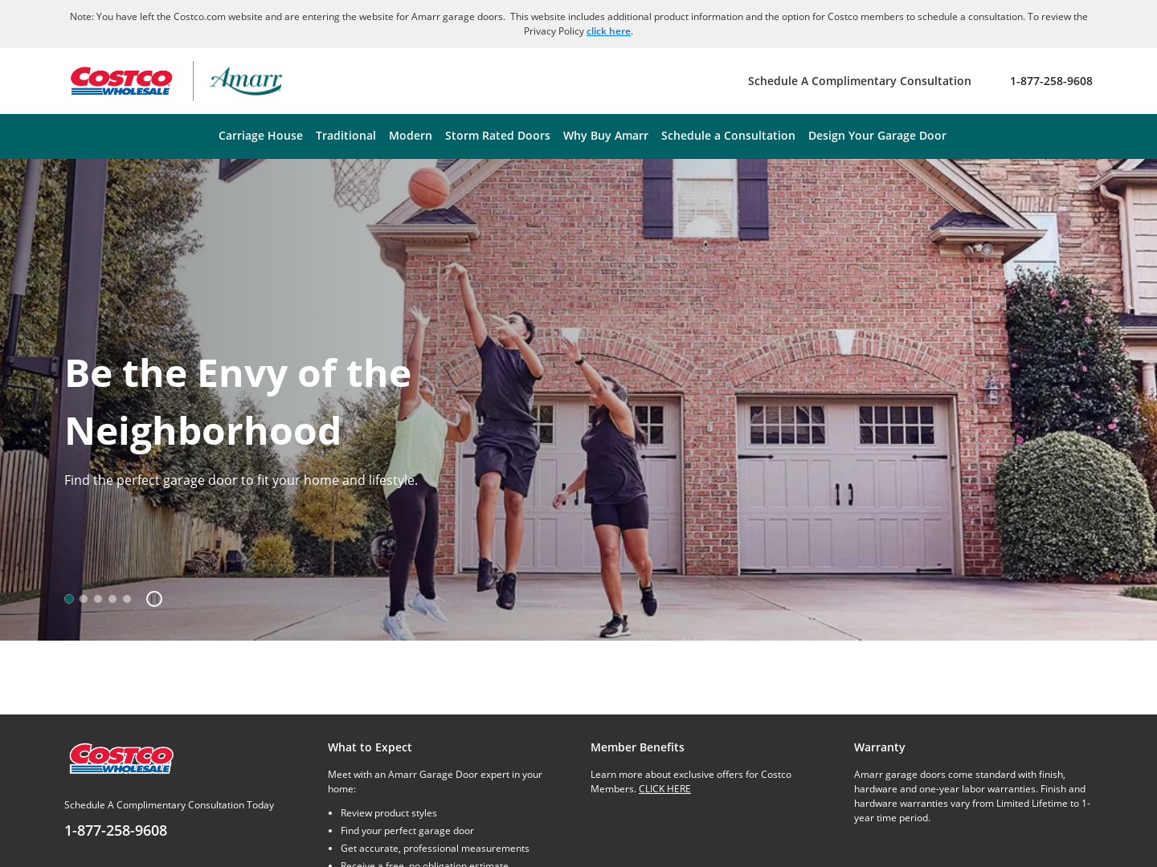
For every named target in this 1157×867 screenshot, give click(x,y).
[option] (69, 599)
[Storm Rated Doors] (498, 136)
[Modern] (410, 136)
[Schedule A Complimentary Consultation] (859, 81)
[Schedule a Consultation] (728, 136)
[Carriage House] (260, 136)
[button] (148, 599)
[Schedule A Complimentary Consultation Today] (184, 819)
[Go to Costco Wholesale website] (120, 81)
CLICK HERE (665, 789)
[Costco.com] (120, 757)
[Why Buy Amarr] (606, 136)
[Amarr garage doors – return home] (246, 81)
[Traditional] (345, 136)
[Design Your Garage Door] (877, 136)
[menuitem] (260, 136)
